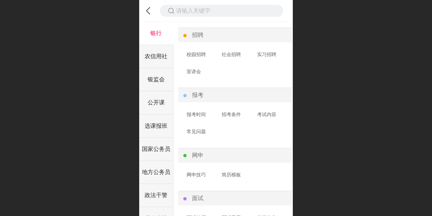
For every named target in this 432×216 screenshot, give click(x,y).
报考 (197, 95)
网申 (197, 155)
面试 (197, 198)
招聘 (197, 35)
